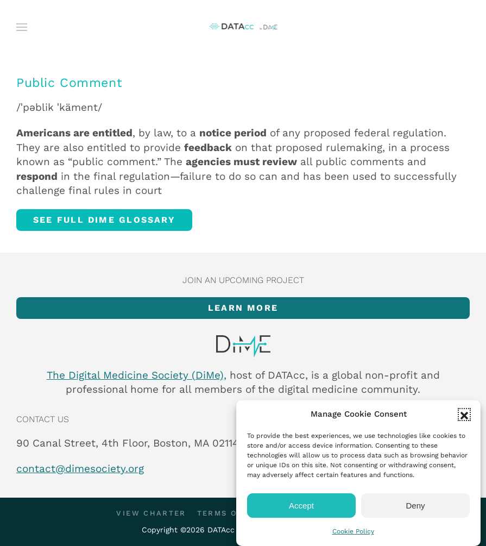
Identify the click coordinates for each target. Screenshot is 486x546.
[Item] (243, 346)
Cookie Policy (353, 531)
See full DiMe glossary (104, 220)
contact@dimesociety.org (80, 468)
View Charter (151, 513)
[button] (464, 414)
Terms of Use (230, 513)
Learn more (243, 308)
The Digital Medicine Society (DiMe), (136, 375)
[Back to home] (243, 27)
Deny (415, 505)
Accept (301, 505)
